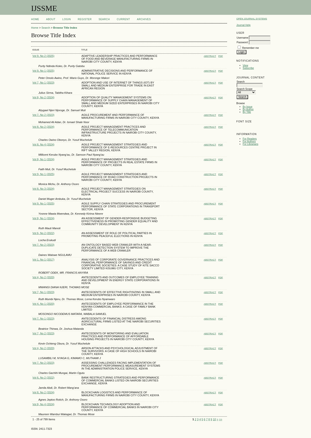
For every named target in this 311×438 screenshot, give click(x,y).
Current (123, 19)
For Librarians (250, 144)
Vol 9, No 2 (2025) (43, 55)
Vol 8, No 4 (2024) (43, 144)
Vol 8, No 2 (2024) (43, 97)
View (245, 65)
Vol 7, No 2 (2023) (43, 114)
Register (85, 19)
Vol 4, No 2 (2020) (43, 277)
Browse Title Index (65, 27)
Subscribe (248, 68)
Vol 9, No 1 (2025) (43, 70)
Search (104, 19)
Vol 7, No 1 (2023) (43, 82)
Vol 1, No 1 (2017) (43, 259)
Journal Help (243, 25)
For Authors (249, 141)
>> (220, 419)
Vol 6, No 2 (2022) (43, 233)
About (50, 19)
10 (214, 419)
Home (35, 19)
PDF (220, 56)
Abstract (210, 56)
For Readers (250, 138)
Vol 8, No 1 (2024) (43, 159)
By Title (247, 112)
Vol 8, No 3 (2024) (43, 188)
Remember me (250, 48)
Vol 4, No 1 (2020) (43, 303)
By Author (248, 109)
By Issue (247, 106)
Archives (144, 19)
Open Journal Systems (251, 18)
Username (242, 37)
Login (66, 19)
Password (242, 42)
